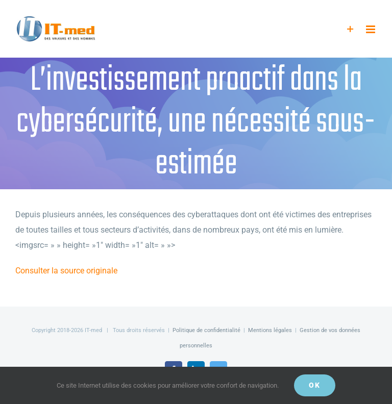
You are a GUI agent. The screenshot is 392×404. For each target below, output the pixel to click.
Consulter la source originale (66, 270)
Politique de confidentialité (206, 330)
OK (315, 385)
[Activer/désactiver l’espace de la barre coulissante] (350, 29)
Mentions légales (270, 330)
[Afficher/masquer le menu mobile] (371, 29)
